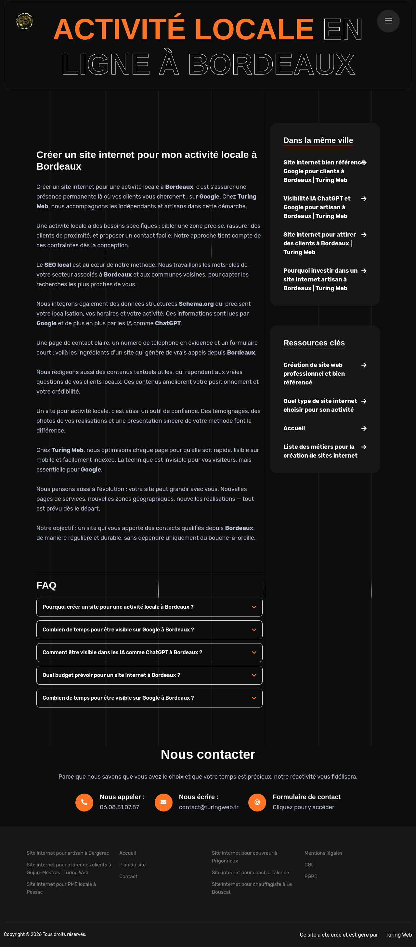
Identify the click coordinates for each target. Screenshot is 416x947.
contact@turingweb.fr (209, 807)
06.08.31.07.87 (119, 807)
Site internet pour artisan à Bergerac (68, 853)
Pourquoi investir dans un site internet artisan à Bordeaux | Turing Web (320, 279)
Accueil (294, 428)
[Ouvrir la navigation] (388, 21)
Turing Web (399, 935)
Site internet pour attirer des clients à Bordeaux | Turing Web (319, 243)
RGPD (311, 876)
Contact (128, 876)
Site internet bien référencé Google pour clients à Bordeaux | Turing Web (324, 171)
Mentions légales (324, 853)
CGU (310, 865)
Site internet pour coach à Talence (250, 873)
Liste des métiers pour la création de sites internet (320, 451)
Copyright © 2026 (23, 934)
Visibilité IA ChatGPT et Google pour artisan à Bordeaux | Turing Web (317, 207)
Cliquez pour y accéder (303, 807)
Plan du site (132, 865)
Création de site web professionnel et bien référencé (314, 373)
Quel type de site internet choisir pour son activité (320, 405)
